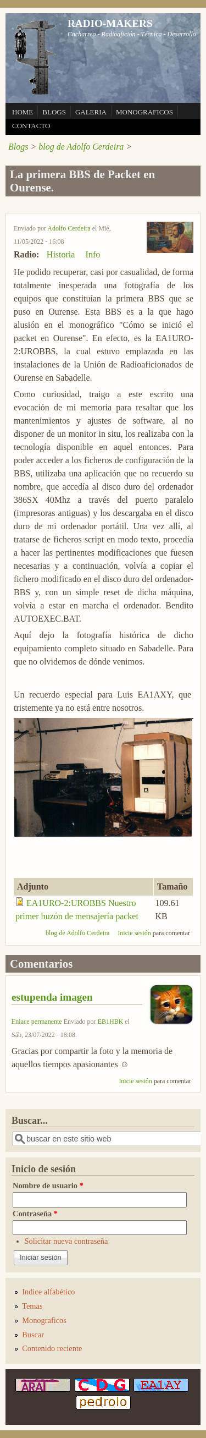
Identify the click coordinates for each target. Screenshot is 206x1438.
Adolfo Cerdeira (68, 228)
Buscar (33, 1334)
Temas (32, 1306)
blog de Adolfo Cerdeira (81, 146)
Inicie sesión (134, 933)
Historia (61, 254)
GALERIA (91, 112)
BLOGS (54, 112)
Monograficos (44, 1320)
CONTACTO (31, 126)
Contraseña (35, 1213)
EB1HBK (111, 1021)
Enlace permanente (37, 1021)
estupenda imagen (52, 997)
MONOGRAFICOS (144, 112)
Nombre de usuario (48, 1185)
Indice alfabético (48, 1291)
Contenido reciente (52, 1348)
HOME (22, 112)
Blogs (18, 146)
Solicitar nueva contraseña (66, 1241)
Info (93, 254)
